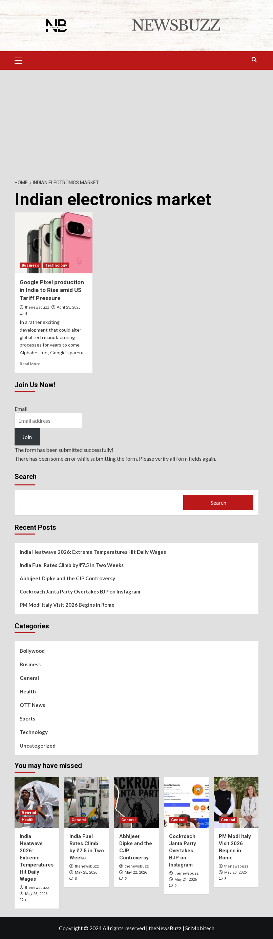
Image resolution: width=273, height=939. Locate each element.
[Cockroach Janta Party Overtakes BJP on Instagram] (186, 802)
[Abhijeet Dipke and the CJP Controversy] (136, 802)
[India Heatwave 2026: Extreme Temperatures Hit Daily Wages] (37, 802)
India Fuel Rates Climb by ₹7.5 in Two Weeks (72, 565)
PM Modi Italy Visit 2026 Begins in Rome (67, 605)
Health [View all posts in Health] (28, 820)
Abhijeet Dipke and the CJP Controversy (67, 578)
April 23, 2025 (68, 307)
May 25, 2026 (86, 872)
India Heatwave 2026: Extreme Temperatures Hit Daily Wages (93, 552)
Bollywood (32, 651)
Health (28, 691)
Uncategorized (38, 746)
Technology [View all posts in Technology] (56, 265)
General (29, 678)
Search (26, 477)
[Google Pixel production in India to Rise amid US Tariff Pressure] (53, 242)
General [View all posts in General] (29, 812)
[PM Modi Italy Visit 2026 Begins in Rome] (236, 802)
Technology (34, 732)
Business (30, 664)
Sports (27, 718)
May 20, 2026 (235, 872)
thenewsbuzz (37, 307)
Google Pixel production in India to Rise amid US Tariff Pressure (52, 290)
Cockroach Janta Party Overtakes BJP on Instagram (80, 591)
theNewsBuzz (165, 927)
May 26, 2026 (36, 894)
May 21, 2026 (185, 879)
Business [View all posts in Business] (30, 265)
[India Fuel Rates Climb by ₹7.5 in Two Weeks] (86, 802)
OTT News (32, 705)
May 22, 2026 (136, 872)
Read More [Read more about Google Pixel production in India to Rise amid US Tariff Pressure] (30, 363)
